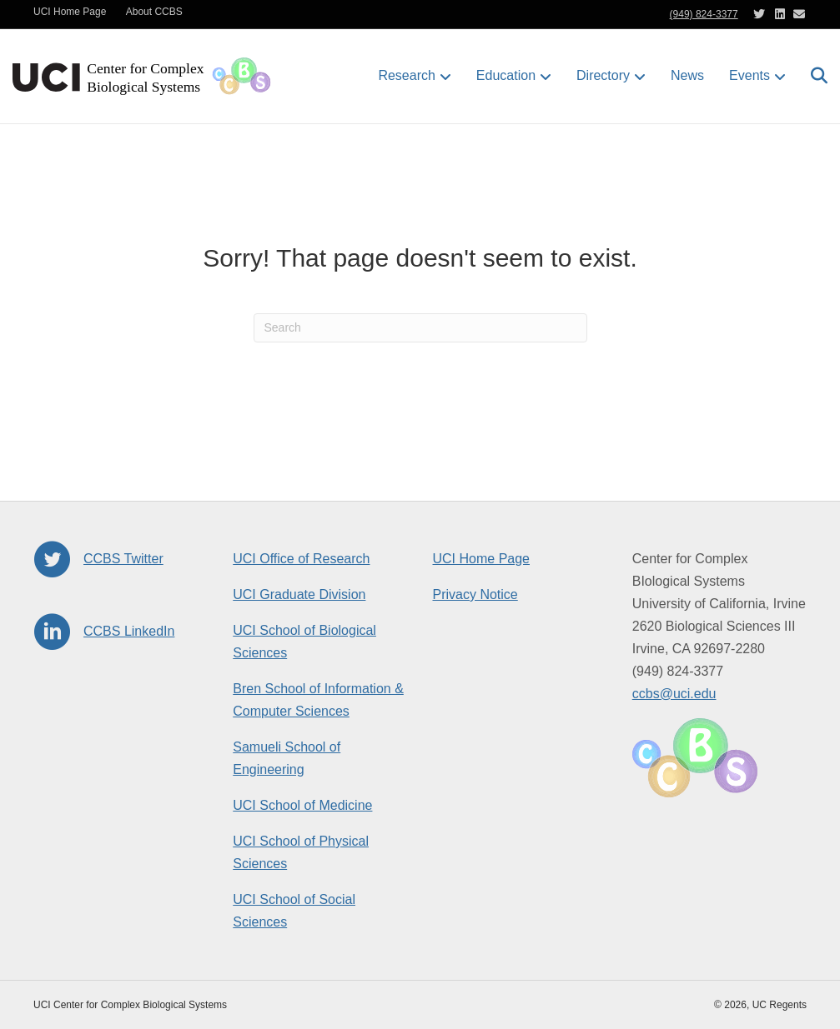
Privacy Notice (475, 594)
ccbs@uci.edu (674, 694)
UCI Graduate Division (299, 594)
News (687, 75)
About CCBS (154, 11)
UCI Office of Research (301, 559)
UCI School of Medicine (302, 805)
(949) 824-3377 (704, 14)
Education (506, 75)
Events (749, 75)
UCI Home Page (69, 11)
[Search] (812, 76)
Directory (603, 75)
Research (406, 75)
